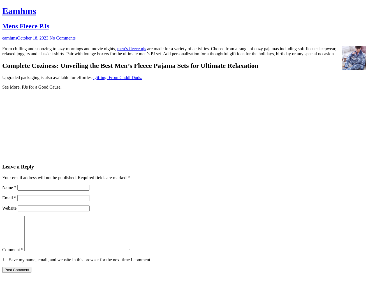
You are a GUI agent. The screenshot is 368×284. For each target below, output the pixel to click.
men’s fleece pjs (131, 48)
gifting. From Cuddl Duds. (117, 77)
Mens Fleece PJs (25, 26)
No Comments (63, 38)
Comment (12, 256)
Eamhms (19, 11)
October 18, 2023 (32, 38)
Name (9, 187)
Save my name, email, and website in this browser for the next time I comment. (80, 266)
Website (9, 208)
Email (9, 197)
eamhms (9, 38)
